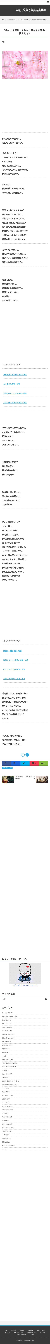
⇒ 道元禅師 (5, 1135)
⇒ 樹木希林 (5, 1120)
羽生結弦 (22, 1330)
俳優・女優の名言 (7, 1117)
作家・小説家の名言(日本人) (10, 1066)
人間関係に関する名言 (8, 1034)
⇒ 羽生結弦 (5, 1113)
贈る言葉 (7, 1332)
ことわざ (4, 1149)
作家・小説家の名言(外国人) (10, 1063)
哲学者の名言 (6, 1052)
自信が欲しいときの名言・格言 (15, 393)
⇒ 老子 (4, 1056)
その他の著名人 (6, 1138)
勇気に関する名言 (7, 1023)
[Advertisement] (25, 105)
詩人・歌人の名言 (7, 1074)
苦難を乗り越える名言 (8, 1038)
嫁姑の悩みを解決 (31, 1332)
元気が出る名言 (6, 1020)
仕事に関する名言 (7, 767)
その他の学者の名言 (7, 1059)
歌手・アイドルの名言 (8, 1127)
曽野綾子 (30, 1330)
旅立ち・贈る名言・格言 (12, 651)
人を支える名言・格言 (11, 384)
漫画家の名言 (6, 1099)
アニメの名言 (6, 1102)
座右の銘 (42, 1332)
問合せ (32, 1334)
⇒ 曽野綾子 (5, 1070)
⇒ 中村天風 (5, 1088)
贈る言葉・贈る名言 (7, 1013)
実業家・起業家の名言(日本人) (10, 1084)
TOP (6, 1330)
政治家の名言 (6, 1092)
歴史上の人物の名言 (7, 1106)
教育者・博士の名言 (7, 1095)
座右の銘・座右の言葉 (8, 1145)
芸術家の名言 (6, 1077)
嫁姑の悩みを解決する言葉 (9, 1016)
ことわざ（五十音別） (21, 1334)
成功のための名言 (7, 1027)
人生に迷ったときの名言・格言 (15, 403)
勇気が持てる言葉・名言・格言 (15, 375)
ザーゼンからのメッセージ (26, 985)
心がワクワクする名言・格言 (14, 679)
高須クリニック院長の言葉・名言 (15, 660)
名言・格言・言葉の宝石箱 (31, 9)
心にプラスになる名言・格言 (14, 669)
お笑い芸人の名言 (7, 1124)
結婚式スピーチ (6, 1048)
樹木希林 (13, 1330)
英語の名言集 (6, 1142)
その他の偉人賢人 (7, 1131)
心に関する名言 (6, 1041)
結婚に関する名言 (7, 1045)
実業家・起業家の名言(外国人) (10, 1081)
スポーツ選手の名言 (7, 1109)
